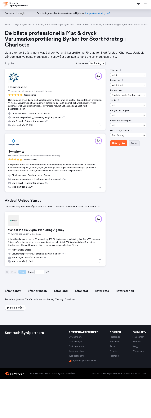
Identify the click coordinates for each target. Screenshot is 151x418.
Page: (31, 272)
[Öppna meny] (145, 5)
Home (7, 24)
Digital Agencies (23, 24)
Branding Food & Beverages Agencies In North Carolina (120, 24)
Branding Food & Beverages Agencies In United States (62, 24)
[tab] (13, 291)
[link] (138, 5)
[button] (97, 63)
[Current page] (39, 272)
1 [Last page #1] (48, 272)
